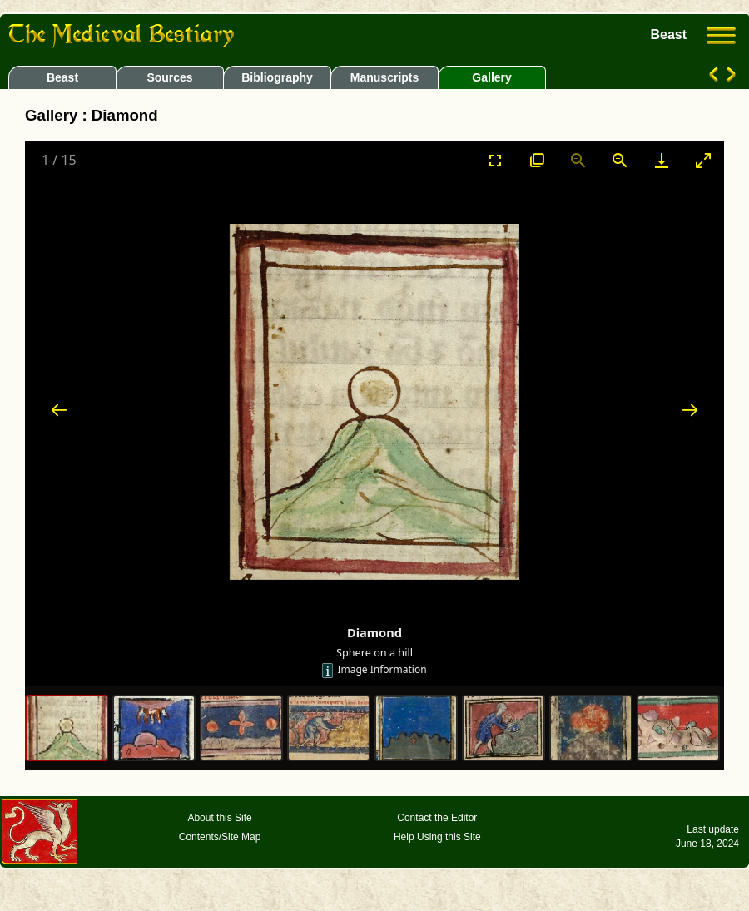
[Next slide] (689, 410)
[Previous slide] (59, 410)
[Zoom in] (620, 160)
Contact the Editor (437, 818)
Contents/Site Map (220, 837)
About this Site (219, 818)
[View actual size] (537, 160)
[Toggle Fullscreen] (495, 160)
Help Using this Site (437, 837)
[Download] (661, 160)
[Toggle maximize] (703, 160)
